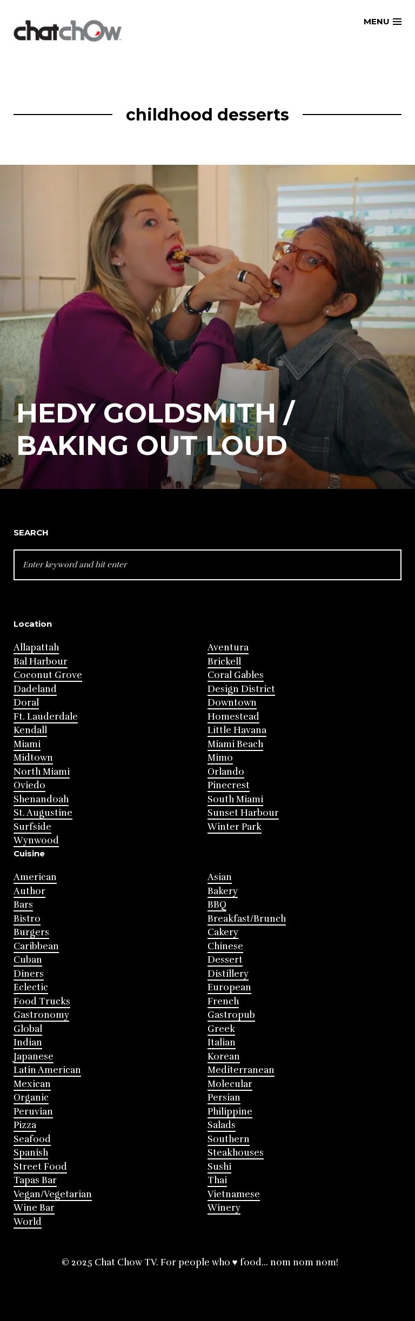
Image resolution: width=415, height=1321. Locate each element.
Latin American (47, 1070)
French (223, 1001)
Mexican (32, 1084)
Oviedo (29, 785)
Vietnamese (234, 1194)
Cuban (28, 959)
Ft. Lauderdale (46, 716)
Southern (229, 1139)
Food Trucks (42, 1001)
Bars (23, 904)
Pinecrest (229, 785)
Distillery (228, 974)
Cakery (223, 932)
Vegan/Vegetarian (53, 1194)
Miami (27, 744)
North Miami (42, 771)
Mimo (220, 757)
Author (29, 891)
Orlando (226, 771)
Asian (220, 877)
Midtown (33, 757)
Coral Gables (236, 675)
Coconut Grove (48, 675)
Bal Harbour (41, 661)
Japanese (33, 1056)
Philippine (230, 1111)
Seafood (32, 1139)
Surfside (32, 827)
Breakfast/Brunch (247, 918)
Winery (224, 1207)
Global (28, 1029)
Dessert (225, 959)
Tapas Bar (35, 1180)
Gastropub (231, 1015)
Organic (31, 1097)
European (229, 987)
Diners (29, 974)
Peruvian (33, 1111)
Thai (217, 1180)
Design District (241, 689)
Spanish (31, 1152)
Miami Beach (235, 744)
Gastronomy (41, 1015)
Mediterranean (241, 1070)
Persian (224, 1097)
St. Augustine (43, 813)
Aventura (228, 647)
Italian (222, 1042)
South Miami (235, 799)
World (28, 1222)
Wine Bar (34, 1207)
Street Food (40, 1166)
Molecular (230, 1084)
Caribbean (36, 946)
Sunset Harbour (243, 813)
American (35, 877)
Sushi (219, 1166)
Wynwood (36, 840)
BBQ (217, 904)
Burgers (31, 932)
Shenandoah (41, 799)
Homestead (233, 716)
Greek (221, 1029)
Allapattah (36, 647)
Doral (26, 702)
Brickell (224, 661)
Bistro (27, 918)
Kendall (30, 730)
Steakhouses (236, 1152)
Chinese (225, 946)
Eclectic (31, 987)
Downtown (232, 702)
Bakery (223, 891)
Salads (222, 1125)
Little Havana (237, 730)
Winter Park (235, 827)
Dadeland (35, 689)
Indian (28, 1042)
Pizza (25, 1125)
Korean (224, 1056)
